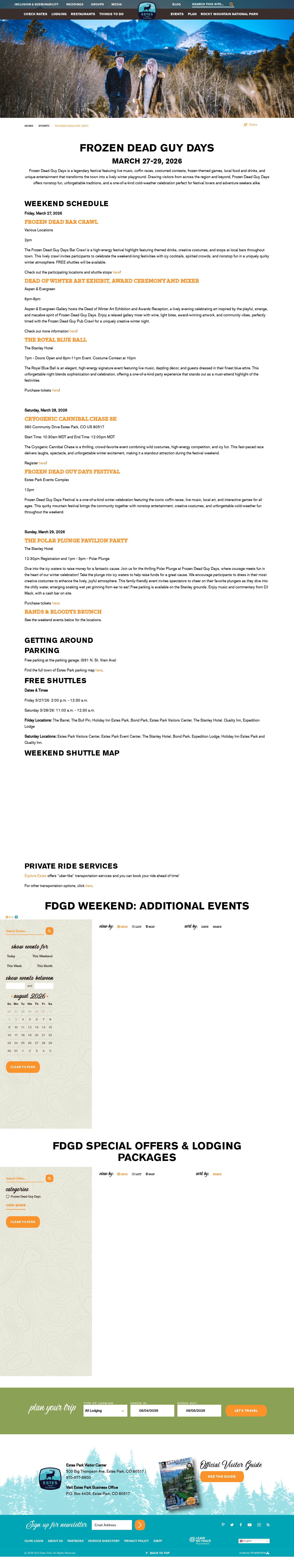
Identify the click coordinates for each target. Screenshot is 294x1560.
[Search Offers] (25, 1178)
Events (177, 14)
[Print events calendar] (16, 917)
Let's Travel (246, 1411)
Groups (97, 4)
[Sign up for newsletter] (140, 1525)
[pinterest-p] (224, 1525)
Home (29, 126)
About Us (55, 1541)
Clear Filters (23, 1067)
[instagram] (259, 1525)
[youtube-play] (250, 1525)
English (246, 1541)
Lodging (59, 14)
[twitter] (232, 1525)
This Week (14, 966)
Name (217, 927)
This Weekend (42, 956)
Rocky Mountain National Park (229, 14)
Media (116, 4)
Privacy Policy (136, 1541)
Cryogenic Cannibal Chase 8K (71, 419)
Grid (122, 927)
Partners (75, 1541)
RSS (10, 917)
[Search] (231, 4)
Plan (192, 14)
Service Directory (104, 1541)
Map (150, 927)
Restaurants (83, 14)
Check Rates (35, 14)
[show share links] (251, 124)
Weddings (74, 4)
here (116, 272)
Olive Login (34, 1541)
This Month (44, 966)
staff (157, 1541)
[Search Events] (25, 931)
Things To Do (111, 14)
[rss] (268, 1525)
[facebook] (241, 1525)
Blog (176, 4)
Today (11, 956)
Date (205, 927)
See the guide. (222, 1476)
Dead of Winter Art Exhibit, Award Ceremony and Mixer (112, 281)
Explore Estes (36, 875)
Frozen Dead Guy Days (71, 126)
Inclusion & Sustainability (37, 4)
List (136, 927)
